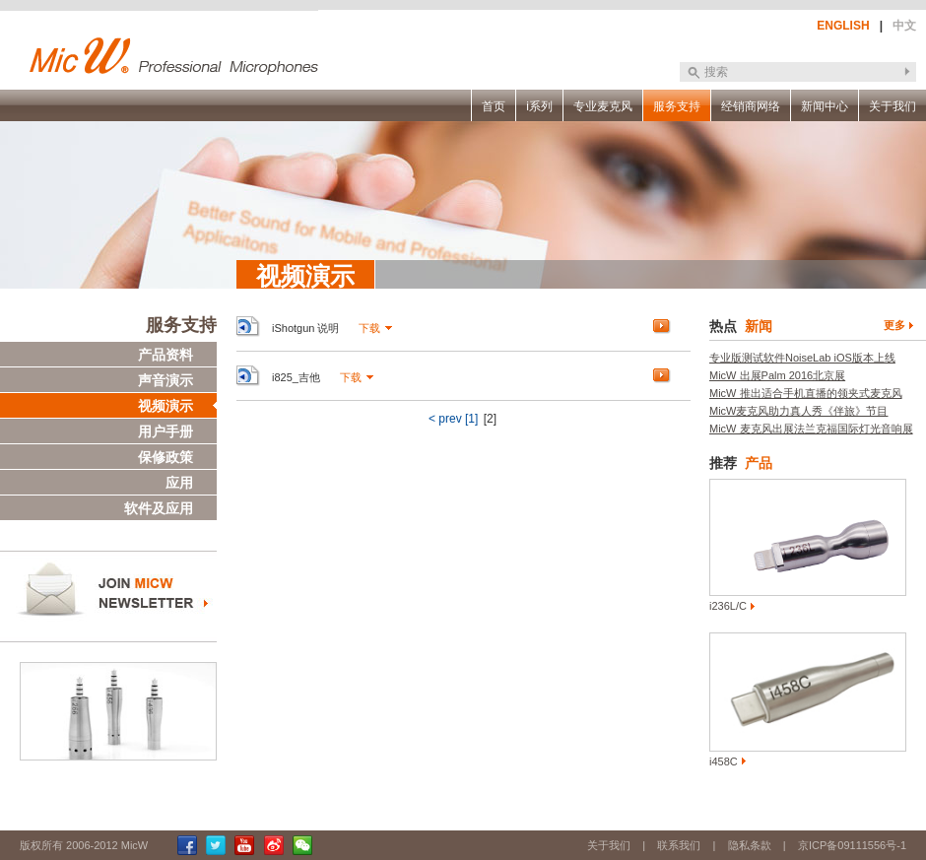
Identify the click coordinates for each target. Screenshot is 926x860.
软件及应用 (158, 508)
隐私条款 (749, 845)
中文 (904, 26)
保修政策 (165, 457)
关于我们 (892, 106)
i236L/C (728, 606)
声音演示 (165, 380)
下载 (369, 328)
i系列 (539, 106)
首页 (493, 106)
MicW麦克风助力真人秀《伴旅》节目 (799, 411)
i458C (723, 761)
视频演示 (165, 406)
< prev (445, 419)
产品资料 (165, 355)
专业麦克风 (602, 106)
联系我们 (678, 845)
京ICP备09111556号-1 (852, 845)
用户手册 (165, 431)
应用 (179, 483)
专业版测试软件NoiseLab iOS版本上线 (802, 358)
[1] (471, 419)
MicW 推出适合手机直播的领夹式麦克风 (805, 393)
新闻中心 (824, 106)
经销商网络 (750, 106)
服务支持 (676, 106)
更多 (894, 325)
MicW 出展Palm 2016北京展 (777, 375)
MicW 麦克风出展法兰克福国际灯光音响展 (811, 428)
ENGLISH (843, 26)
